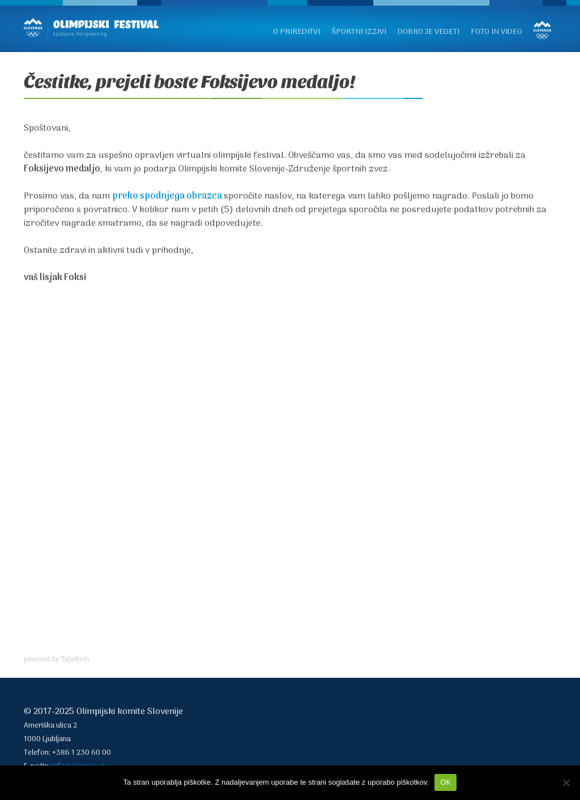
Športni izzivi (358, 31)
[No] (566, 782)
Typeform (75, 659)
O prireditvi (296, 31)
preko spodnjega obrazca (167, 196)
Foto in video (496, 31)
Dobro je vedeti (428, 31)
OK (445, 782)
